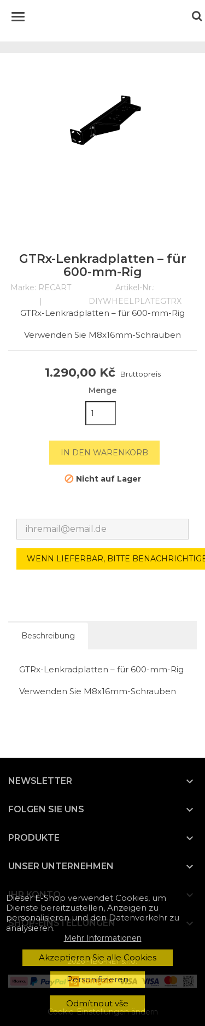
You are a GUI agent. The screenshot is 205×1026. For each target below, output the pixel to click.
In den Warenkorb (104, 453)
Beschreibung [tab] (48, 636)
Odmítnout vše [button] (97, 1003)
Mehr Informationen (103, 938)
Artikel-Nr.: (135, 287)
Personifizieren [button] (97, 979)
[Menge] (100, 413)
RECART (54, 287)
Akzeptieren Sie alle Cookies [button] (97, 957)
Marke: (23, 287)
